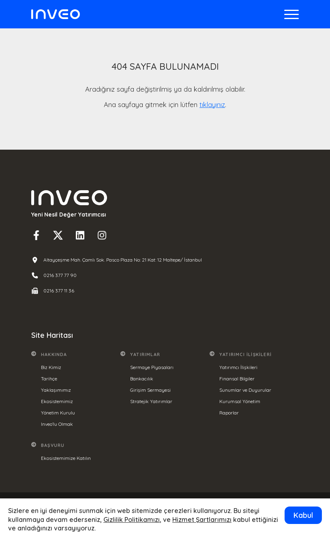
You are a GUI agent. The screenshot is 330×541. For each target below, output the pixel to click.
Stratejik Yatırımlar (151, 401)
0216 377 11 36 (58, 291)
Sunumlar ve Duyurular (245, 390)
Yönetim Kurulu (58, 413)
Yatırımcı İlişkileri (238, 367)
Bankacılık (141, 379)
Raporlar (229, 413)
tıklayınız (212, 104)
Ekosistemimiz (57, 401)
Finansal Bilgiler (237, 379)
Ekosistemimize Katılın (66, 458)
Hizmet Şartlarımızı (201, 519)
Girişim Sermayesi (150, 390)
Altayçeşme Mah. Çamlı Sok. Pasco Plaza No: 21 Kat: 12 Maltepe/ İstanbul (122, 260)
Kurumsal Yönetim (239, 401)
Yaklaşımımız (56, 390)
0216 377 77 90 (60, 275)
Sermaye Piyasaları (152, 367)
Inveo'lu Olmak (57, 424)
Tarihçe (49, 379)
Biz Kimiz (51, 367)
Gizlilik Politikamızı (131, 519)
